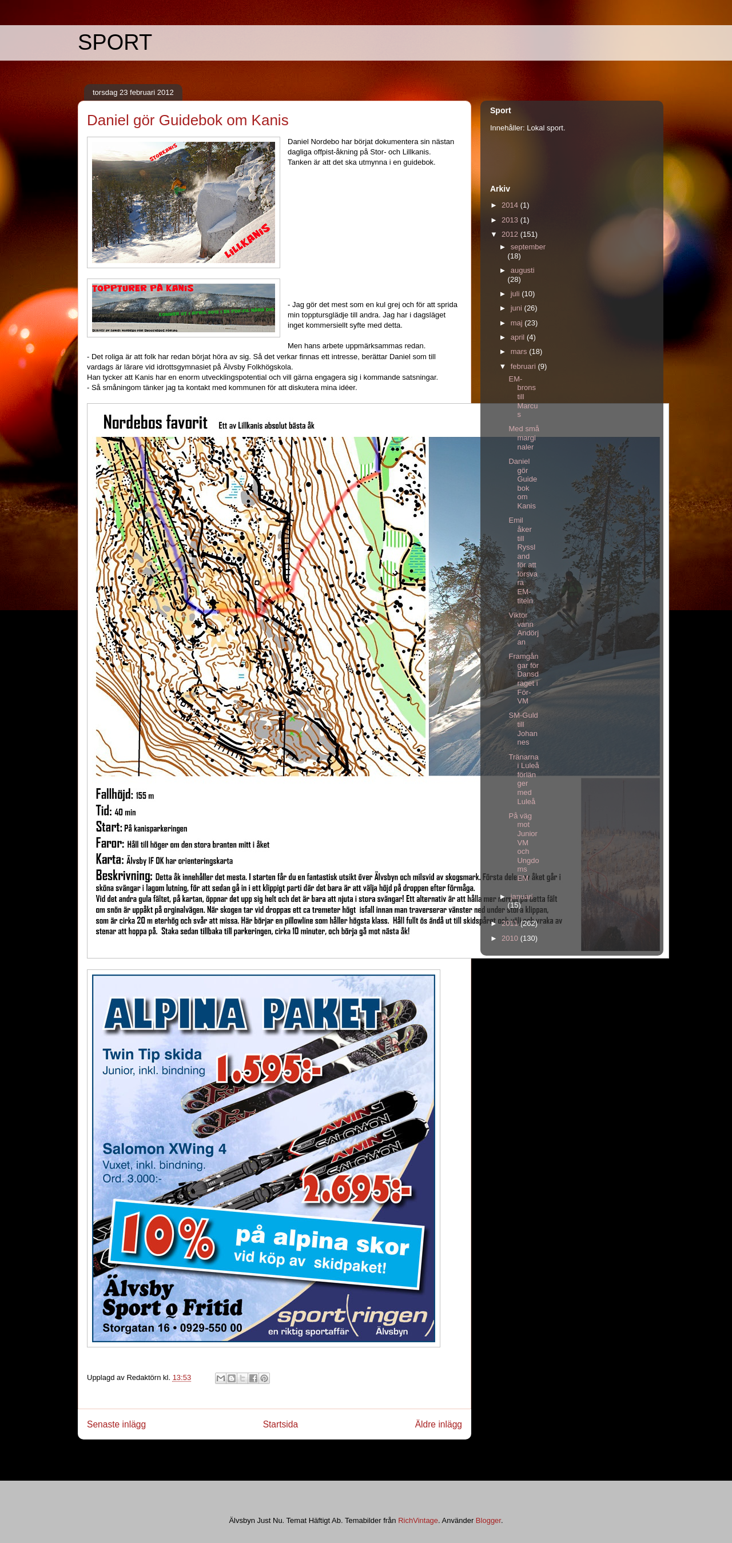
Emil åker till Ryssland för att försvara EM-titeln (522, 560)
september (528, 246)
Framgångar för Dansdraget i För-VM (523, 678)
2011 (511, 923)
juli (516, 293)
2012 (511, 234)
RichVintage (418, 1520)
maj (518, 323)
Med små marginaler (523, 437)
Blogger (488, 1520)
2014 (511, 205)
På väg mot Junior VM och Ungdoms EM (523, 847)
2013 (511, 220)
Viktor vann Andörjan (523, 628)
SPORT (115, 42)
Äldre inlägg (438, 1424)
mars (520, 351)
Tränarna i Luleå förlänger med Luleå (523, 779)
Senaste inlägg (116, 1424)
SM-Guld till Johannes (523, 728)
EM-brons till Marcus (523, 397)
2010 (511, 938)
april (519, 337)
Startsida (281, 1424)
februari (524, 366)
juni (517, 308)
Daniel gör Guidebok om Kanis (522, 483)
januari (522, 896)
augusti (523, 270)
